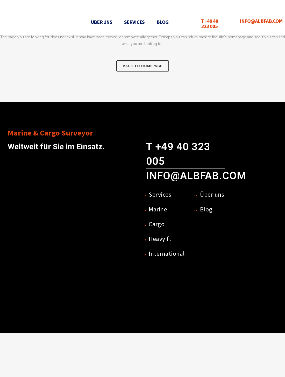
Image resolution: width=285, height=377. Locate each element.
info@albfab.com (196, 176)
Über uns (101, 22)
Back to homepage (142, 66)
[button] (102, 22)
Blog (162, 22)
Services (134, 22)
